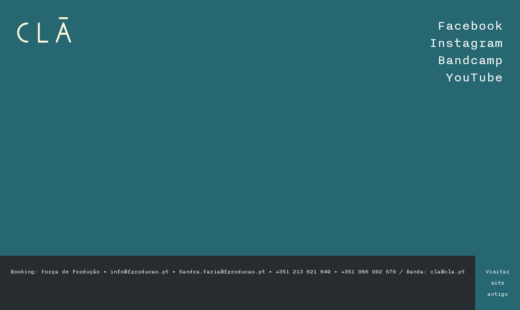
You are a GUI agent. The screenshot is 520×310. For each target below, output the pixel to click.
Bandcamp (470, 60)
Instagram (466, 43)
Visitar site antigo (498, 283)
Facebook (470, 26)
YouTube (474, 77)
